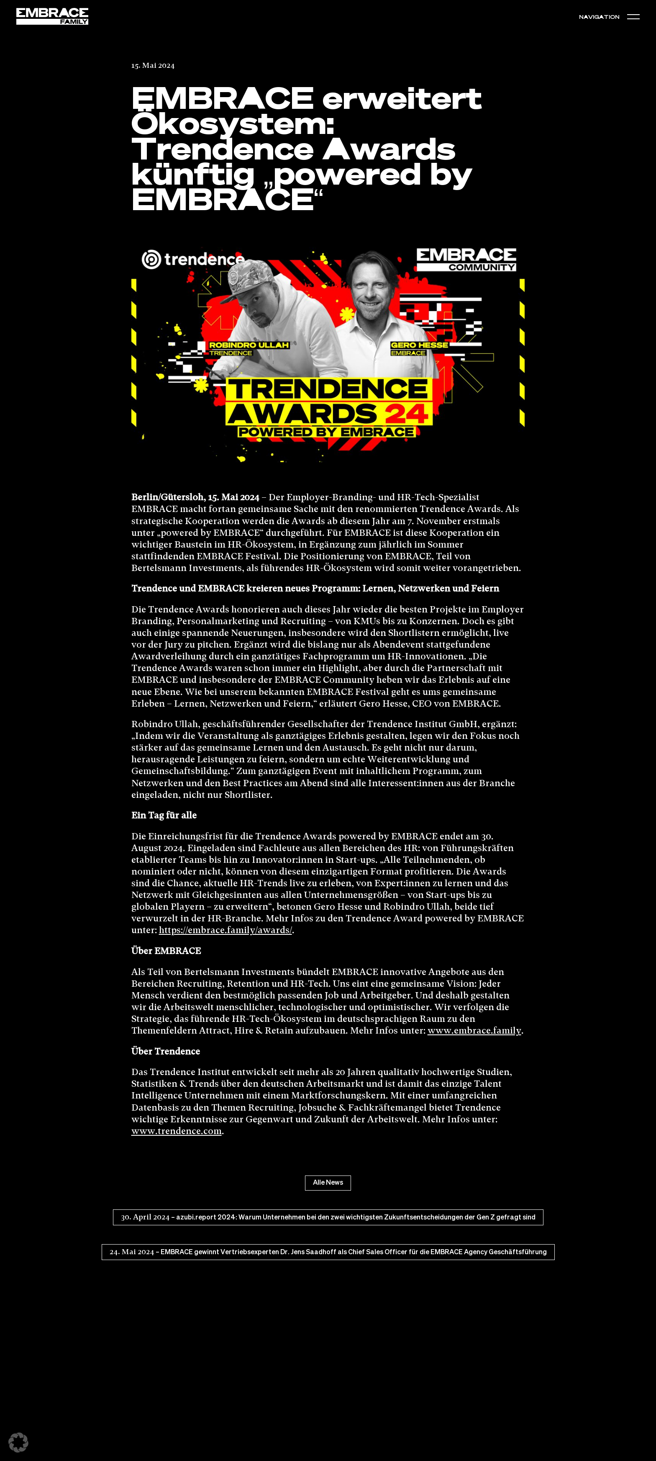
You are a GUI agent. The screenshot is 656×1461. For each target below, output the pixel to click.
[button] (633, 16)
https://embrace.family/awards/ (225, 930)
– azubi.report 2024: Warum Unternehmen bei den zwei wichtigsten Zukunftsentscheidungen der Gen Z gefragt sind (328, 1217)
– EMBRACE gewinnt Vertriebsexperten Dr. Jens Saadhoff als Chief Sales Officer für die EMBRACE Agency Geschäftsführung (328, 1252)
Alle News (328, 1182)
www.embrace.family (474, 1031)
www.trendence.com (176, 1131)
